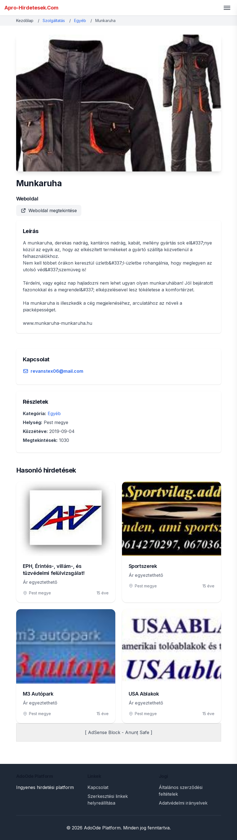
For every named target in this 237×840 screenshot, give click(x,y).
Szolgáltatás (54, 20)
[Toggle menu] (227, 7)
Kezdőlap (24, 20)
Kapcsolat (97, 787)
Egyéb (80, 20)
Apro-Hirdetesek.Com (31, 8)
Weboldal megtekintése (49, 210)
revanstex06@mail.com (57, 371)
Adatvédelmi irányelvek (183, 803)
